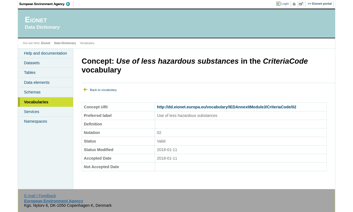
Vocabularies (36, 102)
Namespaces (35, 121)
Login (285, 3)
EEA (47, 4)
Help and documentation (45, 53)
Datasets (32, 63)
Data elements (37, 82)
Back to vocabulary (103, 90)
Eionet (45, 43)
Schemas (32, 92)
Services (31, 111)
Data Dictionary (65, 43)
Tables (30, 72)
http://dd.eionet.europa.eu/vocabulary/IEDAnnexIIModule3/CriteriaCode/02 (226, 107)
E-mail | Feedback (40, 196)
